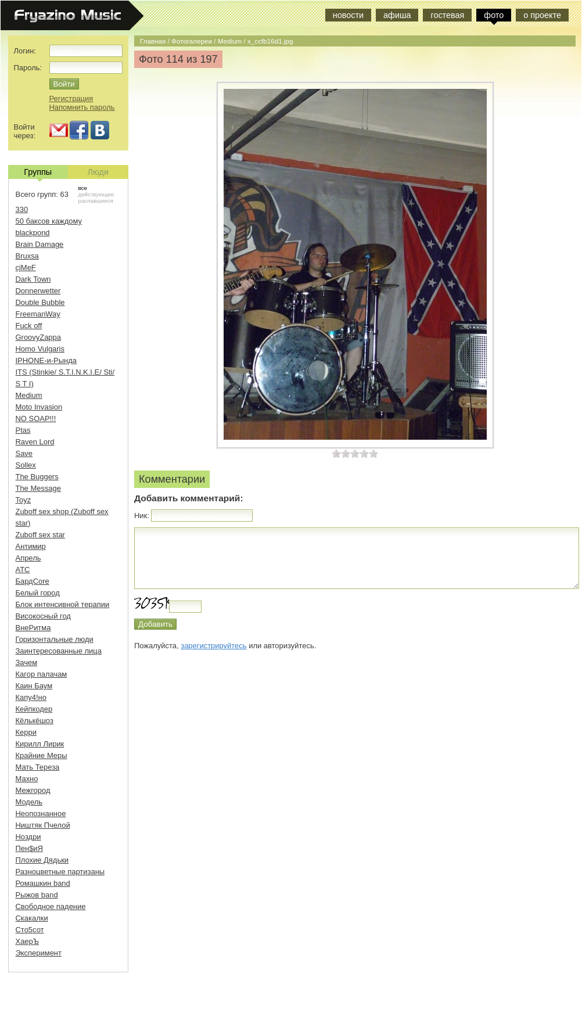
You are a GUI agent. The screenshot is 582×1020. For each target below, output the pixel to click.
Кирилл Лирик (40, 743)
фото (494, 15)
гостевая (447, 15)
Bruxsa (27, 256)
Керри (26, 732)
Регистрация (71, 98)
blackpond (33, 232)
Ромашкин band (43, 883)
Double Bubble (40, 302)
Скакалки (32, 918)
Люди (98, 172)
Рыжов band (37, 894)
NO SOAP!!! (36, 418)
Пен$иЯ (29, 848)
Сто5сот (30, 929)
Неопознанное (41, 813)
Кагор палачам (41, 674)
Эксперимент (39, 953)
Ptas (23, 430)
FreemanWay (38, 314)
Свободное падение (51, 906)
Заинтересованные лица (59, 651)
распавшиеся (95, 200)
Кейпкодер (34, 709)
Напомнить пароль (82, 107)
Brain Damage (40, 244)
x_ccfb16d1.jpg (270, 41)
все (82, 188)
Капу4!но (31, 697)
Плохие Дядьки (42, 860)
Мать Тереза (38, 767)
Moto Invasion (39, 407)
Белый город (38, 592)
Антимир (31, 546)
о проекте (542, 15)
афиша (397, 15)
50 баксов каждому (49, 221)
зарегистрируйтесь (213, 645)
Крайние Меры (41, 755)
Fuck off (29, 325)
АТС (23, 569)
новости (348, 15)
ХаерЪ (27, 941)
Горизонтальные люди (55, 639)
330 (22, 209)
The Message (38, 488)
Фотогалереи (191, 41)
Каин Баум (34, 685)
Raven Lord (35, 441)
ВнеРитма (33, 627)
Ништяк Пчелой (43, 825)
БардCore (32, 581)
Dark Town (33, 279)
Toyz (23, 499)
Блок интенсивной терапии (63, 604)
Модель (29, 802)
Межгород (33, 790)
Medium (230, 41)
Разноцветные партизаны (60, 871)
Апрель (28, 558)
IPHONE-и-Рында (46, 360)
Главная (153, 41)
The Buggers (37, 476)
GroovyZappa (38, 337)
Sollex (26, 465)
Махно (27, 778)
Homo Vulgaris (40, 348)
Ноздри (28, 836)
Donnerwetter (38, 290)
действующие (96, 194)
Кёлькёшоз (34, 720)
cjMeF (26, 267)
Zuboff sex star (40, 534)
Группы (38, 173)
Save (24, 453)
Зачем (27, 662)
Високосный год (43, 616)
